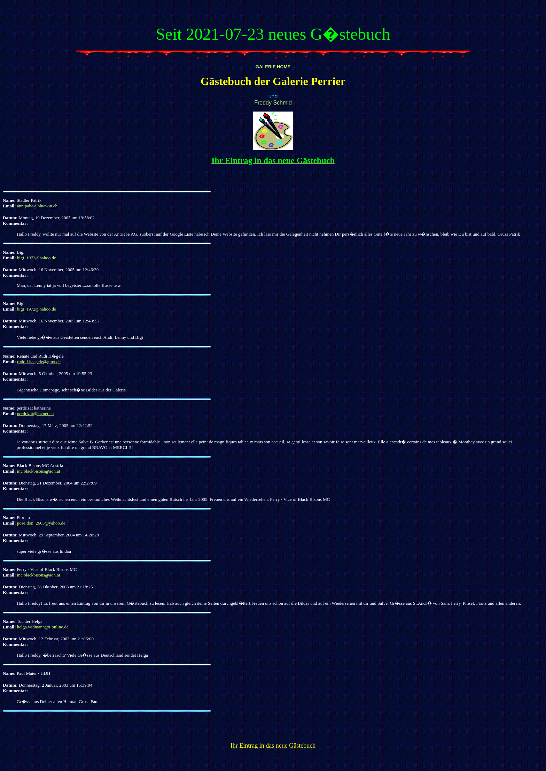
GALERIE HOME (273, 66)
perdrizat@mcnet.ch (35, 413)
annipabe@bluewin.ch (37, 205)
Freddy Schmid (273, 103)
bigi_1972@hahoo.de (36, 257)
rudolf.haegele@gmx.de (39, 361)
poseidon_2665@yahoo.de (41, 523)
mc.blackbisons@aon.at (38, 471)
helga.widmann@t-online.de (43, 626)
